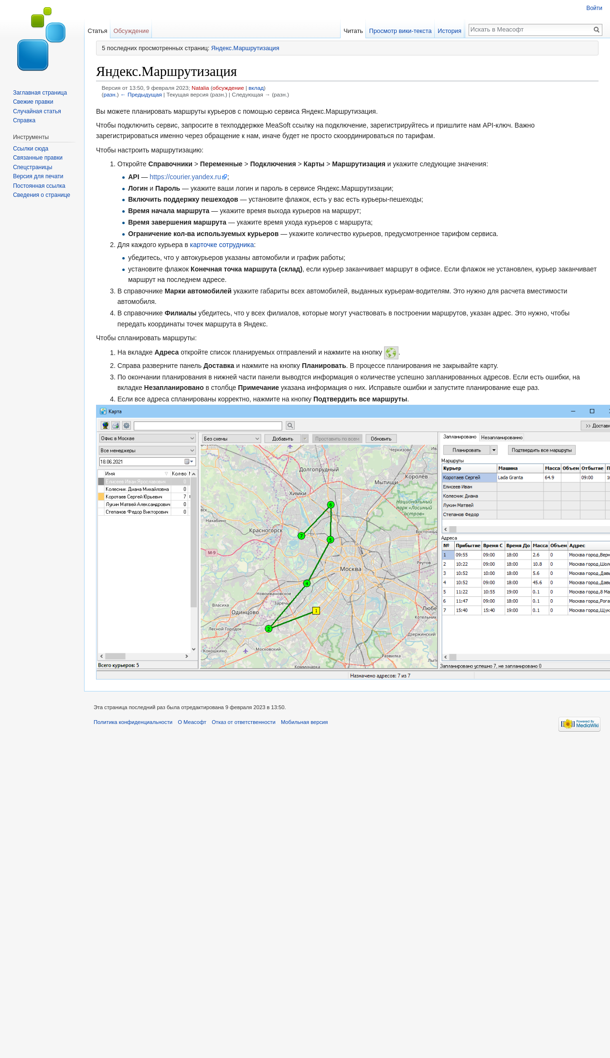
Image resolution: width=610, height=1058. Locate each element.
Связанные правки (38, 157)
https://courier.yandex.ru (185, 177)
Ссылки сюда (30, 148)
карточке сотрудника (222, 244)
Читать (354, 30)
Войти (594, 8)
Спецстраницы (32, 167)
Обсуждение (131, 30)
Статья (97, 30)
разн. (110, 94)
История (451, 30)
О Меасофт (192, 722)
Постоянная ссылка (39, 186)
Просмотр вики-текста (402, 30)
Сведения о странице (41, 195)
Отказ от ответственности (244, 722)
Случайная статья (37, 111)
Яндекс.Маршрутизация (245, 48)
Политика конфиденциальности (133, 722)
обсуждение (228, 88)
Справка (24, 120)
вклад (256, 88)
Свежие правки (33, 101)
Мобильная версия (304, 722)
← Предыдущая (141, 94)
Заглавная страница (40, 92)
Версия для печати (38, 176)
